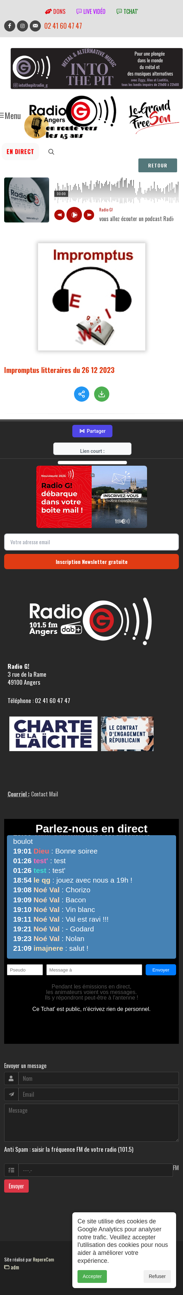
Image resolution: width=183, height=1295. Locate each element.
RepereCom (43, 1259)
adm (11, 1267)
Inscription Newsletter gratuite (92, 561)
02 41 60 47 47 (63, 26)
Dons (55, 11)
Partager (92, 431)
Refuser (157, 1276)
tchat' (127, 11)
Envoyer (16, 1186)
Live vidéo (91, 11)
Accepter (92, 1276)
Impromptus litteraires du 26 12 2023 (59, 369)
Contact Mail (44, 794)
